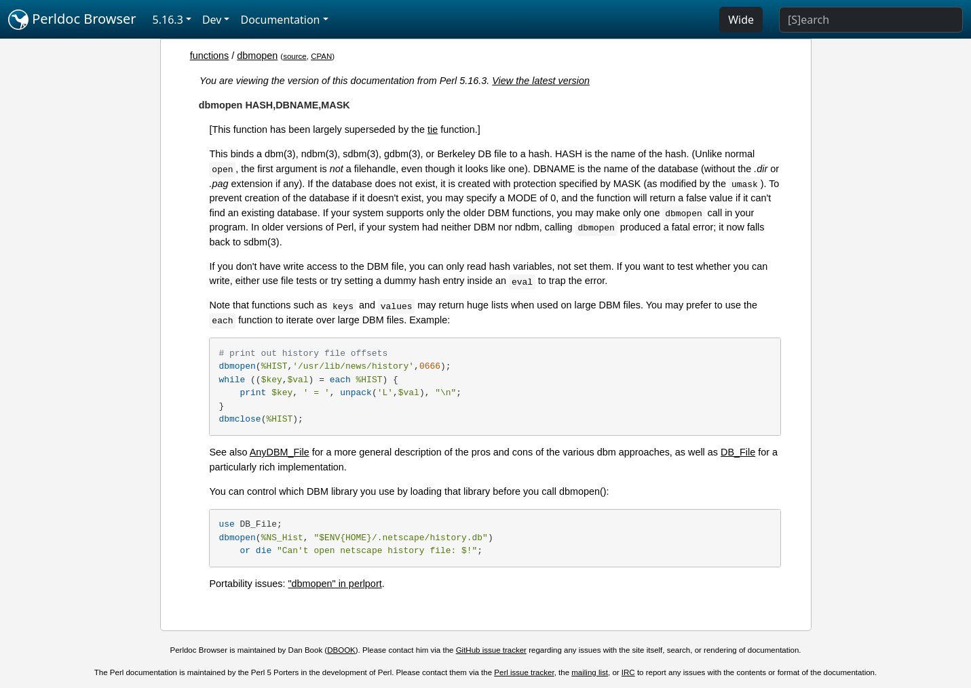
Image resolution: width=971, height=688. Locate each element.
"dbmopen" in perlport (334, 583)
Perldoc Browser (72, 19)
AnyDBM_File (279, 452)
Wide (741, 19)
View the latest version (541, 80)
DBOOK (341, 650)
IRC (628, 672)
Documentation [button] (280, 19)
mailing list (589, 672)
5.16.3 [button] (168, 19)
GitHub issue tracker (491, 650)
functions (209, 55)
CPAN (321, 56)
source (295, 56)
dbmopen (257, 55)
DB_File (738, 452)
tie (432, 129)
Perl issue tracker (524, 672)
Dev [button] (212, 19)
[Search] (871, 20)
